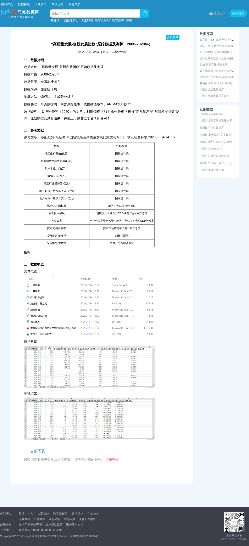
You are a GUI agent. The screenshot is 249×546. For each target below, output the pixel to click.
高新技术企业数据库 (212, 128)
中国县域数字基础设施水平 (216, 121)
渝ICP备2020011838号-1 (85, 536)
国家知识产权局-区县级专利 (216, 77)
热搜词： (56, 20)
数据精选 (24, 4)
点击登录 (112, 459)
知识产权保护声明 (30, 524)
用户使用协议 (74, 524)
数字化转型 (102, 20)
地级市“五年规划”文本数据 (215, 135)
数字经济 (118, 20)
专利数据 (24, 519)
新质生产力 (71, 20)
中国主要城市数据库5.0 (214, 95)
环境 (129, 20)
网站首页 (7, 4)
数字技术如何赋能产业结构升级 (218, 39)
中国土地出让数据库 (212, 170)
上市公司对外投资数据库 (214, 156)
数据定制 (57, 4)
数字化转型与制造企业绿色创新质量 (221, 70)
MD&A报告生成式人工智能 (216, 142)
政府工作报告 (87, 519)
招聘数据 (39, 519)
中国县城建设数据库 (212, 89)
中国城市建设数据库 (212, 114)
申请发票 (74, 4)
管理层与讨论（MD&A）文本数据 (220, 163)
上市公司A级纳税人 (211, 149)
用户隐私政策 (54, 524)
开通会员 (41, 4)
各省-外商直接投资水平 (213, 64)
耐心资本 (93, 513)
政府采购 (54, 519)
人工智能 (87, 20)
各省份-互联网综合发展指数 (216, 83)
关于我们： (7, 529)
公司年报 (69, 519)
